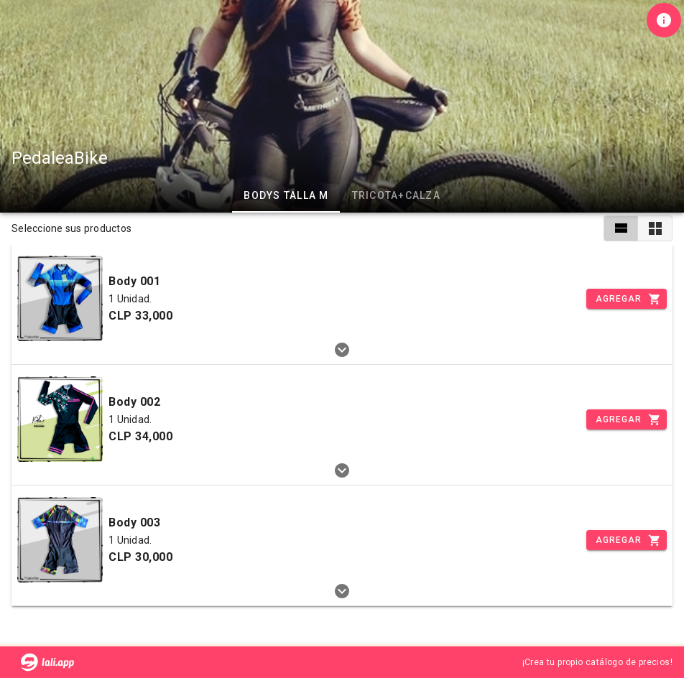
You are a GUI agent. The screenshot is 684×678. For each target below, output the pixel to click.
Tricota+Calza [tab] (396, 195)
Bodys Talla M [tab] (286, 195)
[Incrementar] (626, 299)
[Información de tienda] (664, 20)
